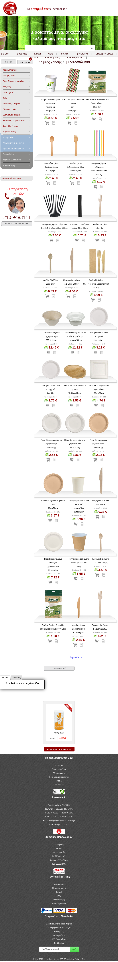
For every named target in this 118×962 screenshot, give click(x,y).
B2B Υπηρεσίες (59, 852)
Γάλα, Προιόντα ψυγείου (13, 81)
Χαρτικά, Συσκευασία (12, 160)
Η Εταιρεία (59, 765)
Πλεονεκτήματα (59, 773)
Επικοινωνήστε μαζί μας (59, 824)
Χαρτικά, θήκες (9, 131)
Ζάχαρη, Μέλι (8, 75)
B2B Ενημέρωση (75, 57)
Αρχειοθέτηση (9, 165)
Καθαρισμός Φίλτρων (14, 178)
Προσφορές (21, 54)
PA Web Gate (80, 959)
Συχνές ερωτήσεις (59, 769)
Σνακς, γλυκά (8, 92)
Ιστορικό (64, 54)
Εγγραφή (74, 949)
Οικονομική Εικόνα (104, 54)
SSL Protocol (59, 785)
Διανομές (16, 677)
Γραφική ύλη (8, 154)
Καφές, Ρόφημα (9, 70)
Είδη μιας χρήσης (10, 109)
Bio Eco (4, 54)
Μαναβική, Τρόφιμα (11, 103)
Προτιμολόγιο (82, 54)
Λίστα (50, 54)
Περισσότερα (75, 657)
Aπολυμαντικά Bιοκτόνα (13, 143)
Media (59, 781)
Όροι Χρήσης (59, 845)
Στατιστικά (33, 57)
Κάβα (5, 98)
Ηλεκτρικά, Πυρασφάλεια (14, 120)
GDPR (59, 848)
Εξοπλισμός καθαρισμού (13, 148)
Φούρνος (7, 87)
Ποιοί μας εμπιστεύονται (59, 777)
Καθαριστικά (8, 137)
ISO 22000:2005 (59, 864)
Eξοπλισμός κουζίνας (12, 115)
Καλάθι (37, 54)
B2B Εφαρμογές (59, 856)
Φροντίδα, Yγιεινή (10, 126)
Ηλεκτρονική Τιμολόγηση (59, 860)
